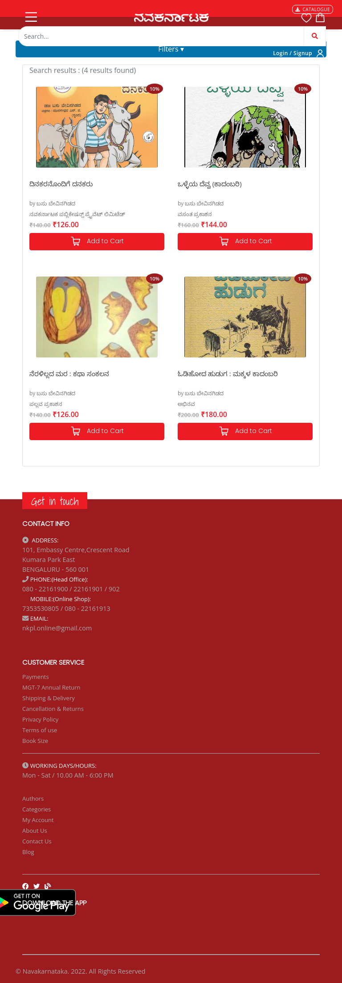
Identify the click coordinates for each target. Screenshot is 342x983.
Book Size (35, 741)
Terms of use (39, 730)
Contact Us (37, 841)
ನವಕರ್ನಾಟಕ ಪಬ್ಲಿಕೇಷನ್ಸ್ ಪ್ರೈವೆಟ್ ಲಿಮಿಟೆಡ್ (77, 214)
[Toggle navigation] (30, 15)
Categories (36, 809)
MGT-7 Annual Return (51, 687)
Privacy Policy (40, 719)
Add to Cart (97, 241)
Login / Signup (292, 53)
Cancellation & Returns (53, 709)
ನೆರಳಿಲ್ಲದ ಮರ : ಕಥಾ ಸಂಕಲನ (69, 373)
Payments (35, 677)
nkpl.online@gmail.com (57, 628)
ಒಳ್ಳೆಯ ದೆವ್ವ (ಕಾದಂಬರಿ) (210, 183)
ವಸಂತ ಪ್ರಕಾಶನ (195, 214)
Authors (33, 798)
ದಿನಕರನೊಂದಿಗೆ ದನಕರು (61, 183)
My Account (38, 820)
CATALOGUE (312, 9)
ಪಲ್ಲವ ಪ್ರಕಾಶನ (45, 404)
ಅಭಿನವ (186, 404)
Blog (28, 852)
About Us (34, 831)
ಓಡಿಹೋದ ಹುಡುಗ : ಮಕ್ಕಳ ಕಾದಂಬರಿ (228, 373)
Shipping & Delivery (48, 698)
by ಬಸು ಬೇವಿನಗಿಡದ (52, 203)
